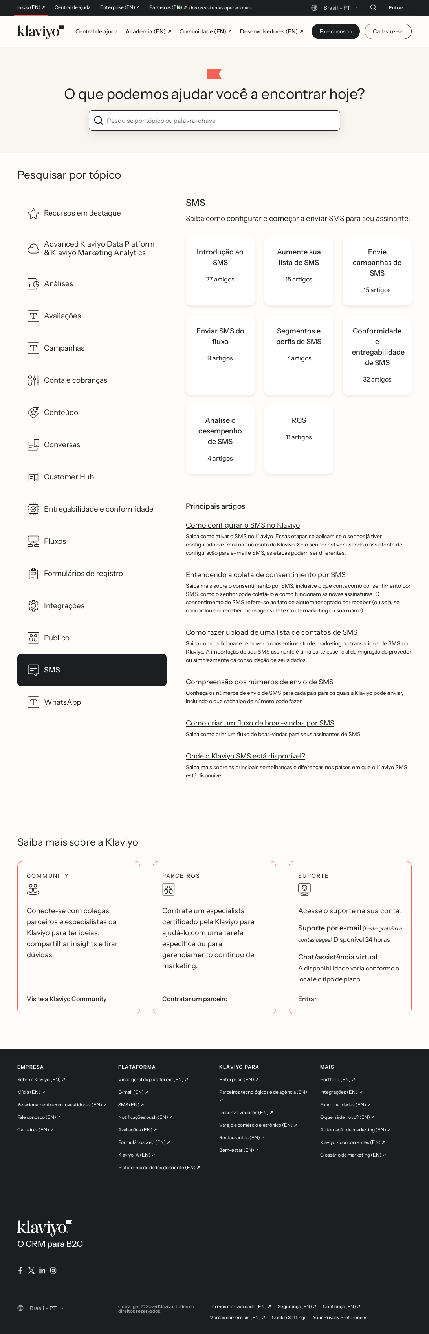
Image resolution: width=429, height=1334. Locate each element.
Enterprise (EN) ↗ (120, 7)
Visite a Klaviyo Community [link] (66, 999)
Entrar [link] (307, 999)
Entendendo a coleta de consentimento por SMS (266, 574)
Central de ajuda (73, 7)
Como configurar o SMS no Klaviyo (243, 525)
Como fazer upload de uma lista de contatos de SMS (272, 632)
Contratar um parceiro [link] (194, 999)
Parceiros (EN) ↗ (168, 7)
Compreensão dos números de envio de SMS (260, 682)
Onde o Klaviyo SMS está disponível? (245, 756)
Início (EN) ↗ (31, 7)
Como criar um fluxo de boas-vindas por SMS (260, 723)
